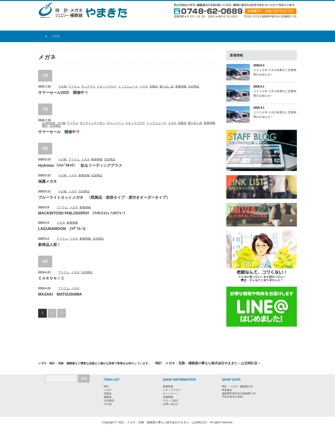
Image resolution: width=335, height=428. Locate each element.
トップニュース (128, 86)
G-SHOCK (48, 123)
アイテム (74, 86)
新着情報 (181, 86)
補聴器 (108, 397)
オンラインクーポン (92, 123)
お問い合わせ (170, 404)
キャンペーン (115, 123)
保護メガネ (47, 181)
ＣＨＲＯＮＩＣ (51, 278)
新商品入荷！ (49, 245)
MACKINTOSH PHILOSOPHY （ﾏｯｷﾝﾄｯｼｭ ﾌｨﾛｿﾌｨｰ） (82, 213)
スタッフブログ (106, 86)
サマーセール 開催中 (59, 132)
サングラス (88, 86)
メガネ (144, 86)
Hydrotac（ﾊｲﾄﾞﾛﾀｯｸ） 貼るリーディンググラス (80, 165)
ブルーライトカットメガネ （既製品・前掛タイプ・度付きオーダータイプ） (104, 197)
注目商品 (193, 86)
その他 (62, 86)
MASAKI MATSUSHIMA (60, 294)
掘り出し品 (167, 86)
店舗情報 (168, 397)
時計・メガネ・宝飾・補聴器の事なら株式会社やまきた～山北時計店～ (164, 422)
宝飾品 (153, 86)
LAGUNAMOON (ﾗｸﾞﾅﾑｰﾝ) (61, 229)
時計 (45, 125)
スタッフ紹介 (170, 400)
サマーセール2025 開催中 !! (63, 93)
